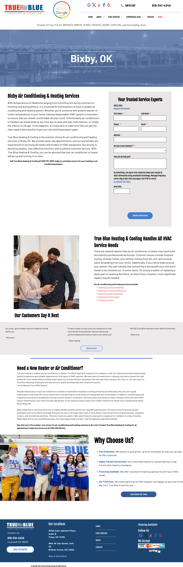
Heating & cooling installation (111, 287)
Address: (117, 135)
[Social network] (99, 5)
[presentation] (133, 201)
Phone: (116, 124)
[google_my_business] (89, 5)
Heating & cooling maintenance (112, 290)
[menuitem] (90, 17)
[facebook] (104, 5)
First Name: (118, 113)
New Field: (118, 186)
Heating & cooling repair (109, 297)
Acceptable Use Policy (122, 181)
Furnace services (105, 300)
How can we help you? (122, 156)
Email (143, 124)
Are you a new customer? (123, 146)
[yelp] (108, 5)
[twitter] (94, 5)
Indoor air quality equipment (110, 293)
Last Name (145, 113)
